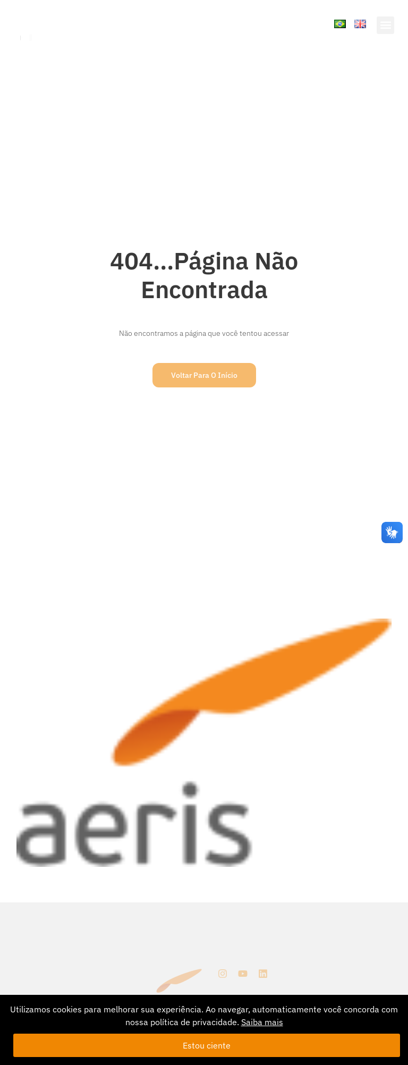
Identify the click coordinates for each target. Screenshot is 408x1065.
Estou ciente (207, 1045)
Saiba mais (262, 1022)
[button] (385, 25)
